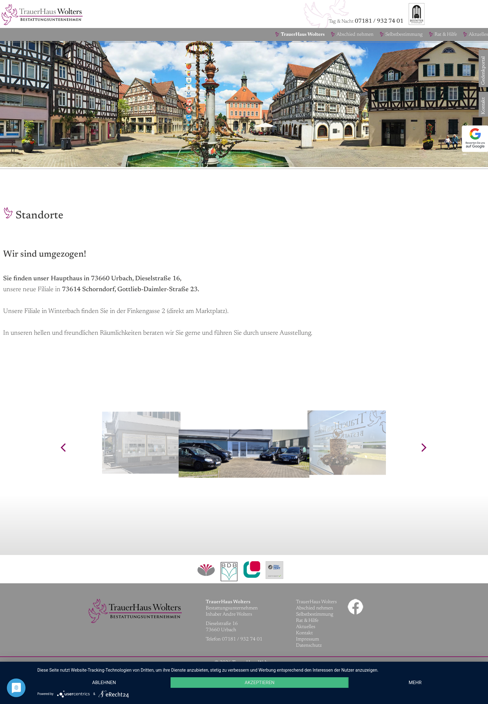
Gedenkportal (483, 80)
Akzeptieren (259, 682)
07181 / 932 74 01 (379, 21)
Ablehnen (104, 682)
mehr (415, 682)
